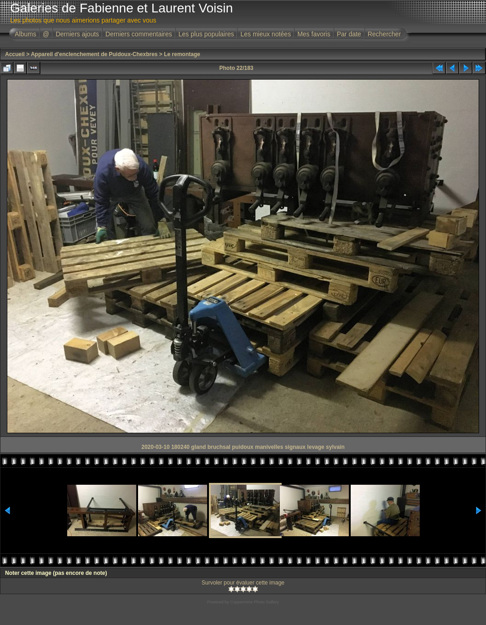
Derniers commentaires (138, 34)
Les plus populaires (206, 34)
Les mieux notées (265, 34)
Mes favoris (313, 34)
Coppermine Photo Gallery (254, 602)
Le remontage (182, 54)
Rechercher (384, 34)
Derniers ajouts (77, 34)
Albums (25, 34)
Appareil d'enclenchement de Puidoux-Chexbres (94, 54)
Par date (349, 34)
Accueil (15, 54)
